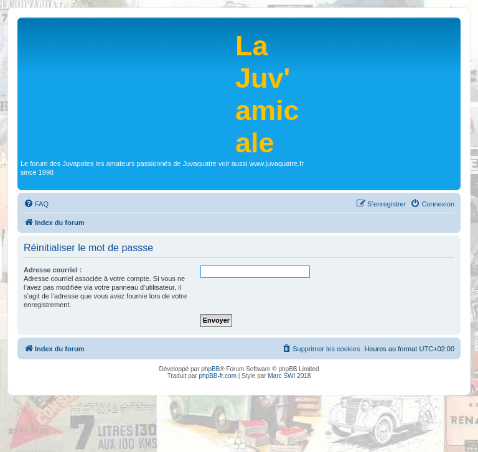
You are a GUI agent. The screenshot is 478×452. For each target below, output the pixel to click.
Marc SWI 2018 (289, 375)
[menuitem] (36, 203)
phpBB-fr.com (218, 375)
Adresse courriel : (53, 270)
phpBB (210, 369)
